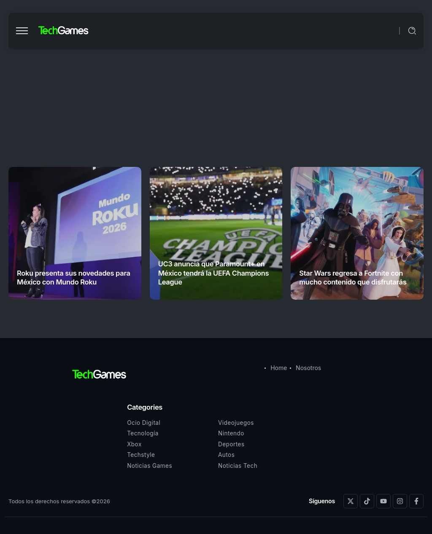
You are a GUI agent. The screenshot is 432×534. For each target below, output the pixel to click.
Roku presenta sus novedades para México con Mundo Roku (73, 277)
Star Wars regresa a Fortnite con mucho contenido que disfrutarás (352, 277)
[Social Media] (350, 501)
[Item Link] (74, 233)
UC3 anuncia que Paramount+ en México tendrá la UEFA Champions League (213, 273)
